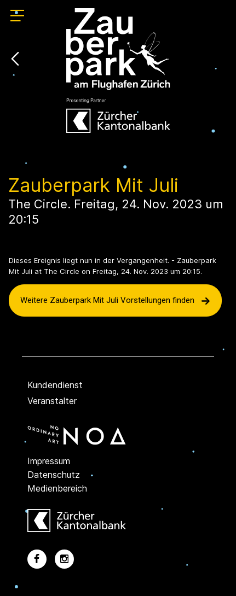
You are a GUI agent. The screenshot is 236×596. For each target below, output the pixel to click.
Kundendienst (55, 384)
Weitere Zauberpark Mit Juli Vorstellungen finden (115, 300)
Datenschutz (53, 474)
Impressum (48, 460)
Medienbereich (57, 488)
